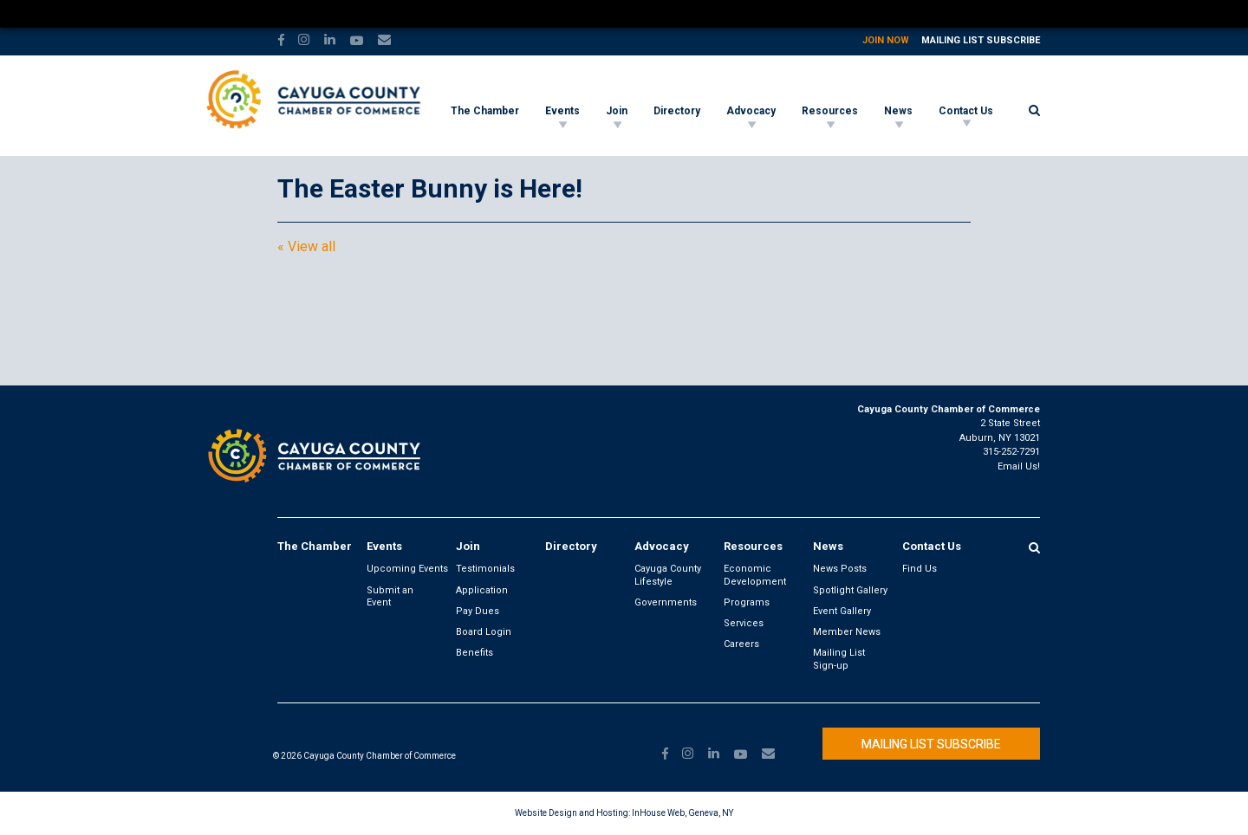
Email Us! (1019, 466)
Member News (847, 632)
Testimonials (485, 568)
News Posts (840, 568)
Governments (665, 602)
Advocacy (751, 111)
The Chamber (485, 111)
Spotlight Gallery (850, 590)
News (898, 111)
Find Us (919, 568)
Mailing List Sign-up (839, 658)
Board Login (483, 632)
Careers (741, 644)
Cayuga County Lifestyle (667, 574)
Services (744, 623)
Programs (747, 602)
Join (616, 111)
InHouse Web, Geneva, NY (682, 813)
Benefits (474, 652)
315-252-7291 (1011, 451)
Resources (830, 111)
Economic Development (755, 574)
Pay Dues (477, 611)
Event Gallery (842, 611)
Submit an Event (390, 596)
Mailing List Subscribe (980, 40)
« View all (306, 247)
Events (562, 111)
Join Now (885, 40)
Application (482, 590)
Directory (676, 111)
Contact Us (966, 111)
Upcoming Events (407, 568)
